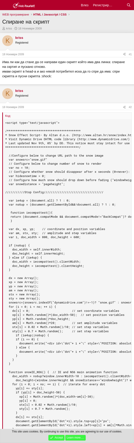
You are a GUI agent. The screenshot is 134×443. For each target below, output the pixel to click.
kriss (9, 28)
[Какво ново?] (119, 5)
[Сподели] (124, 54)
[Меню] (6, 5)
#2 (130, 107)
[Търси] (128, 5)
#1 (130, 54)
